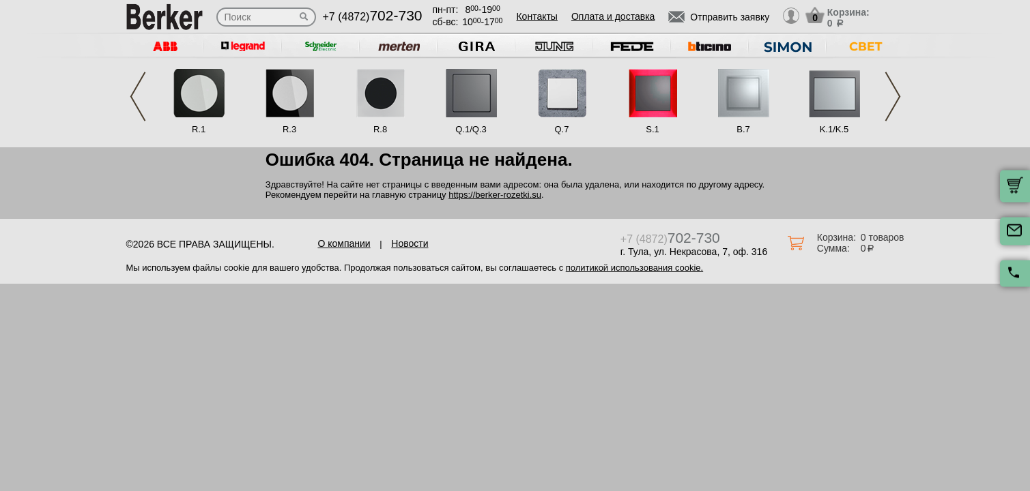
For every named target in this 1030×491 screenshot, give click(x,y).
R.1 (198, 129)
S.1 (652, 129)
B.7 (743, 129)
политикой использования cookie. (634, 268)
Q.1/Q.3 (471, 129)
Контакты (536, 16)
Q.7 (562, 129)
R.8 (380, 129)
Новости (409, 243)
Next (893, 96)
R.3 (289, 129)
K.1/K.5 (834, 129)
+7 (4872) (373, 17)
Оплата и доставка (613, 16)
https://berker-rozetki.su (494, 195)
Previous (138, 96)
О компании (343, 243)
